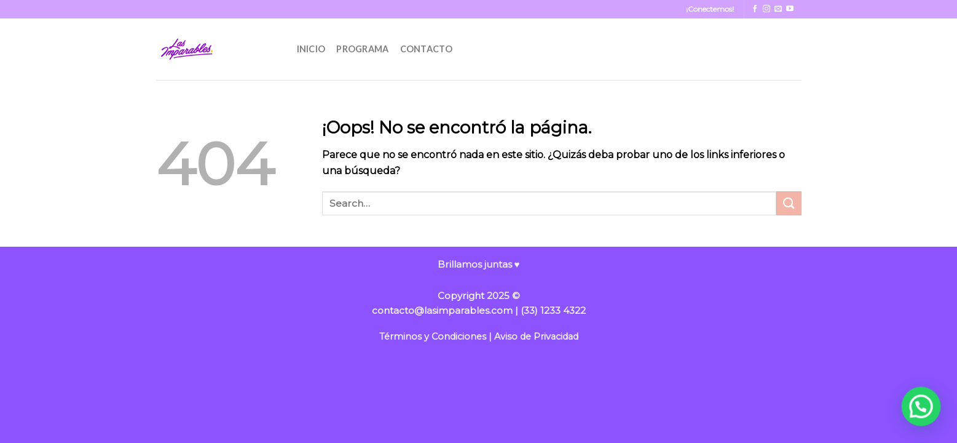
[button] (921, 406)
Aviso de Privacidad (536, 336)
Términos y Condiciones (432, 336)
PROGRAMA (362, 49)
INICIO (311, 49)
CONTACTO (426, 49)
